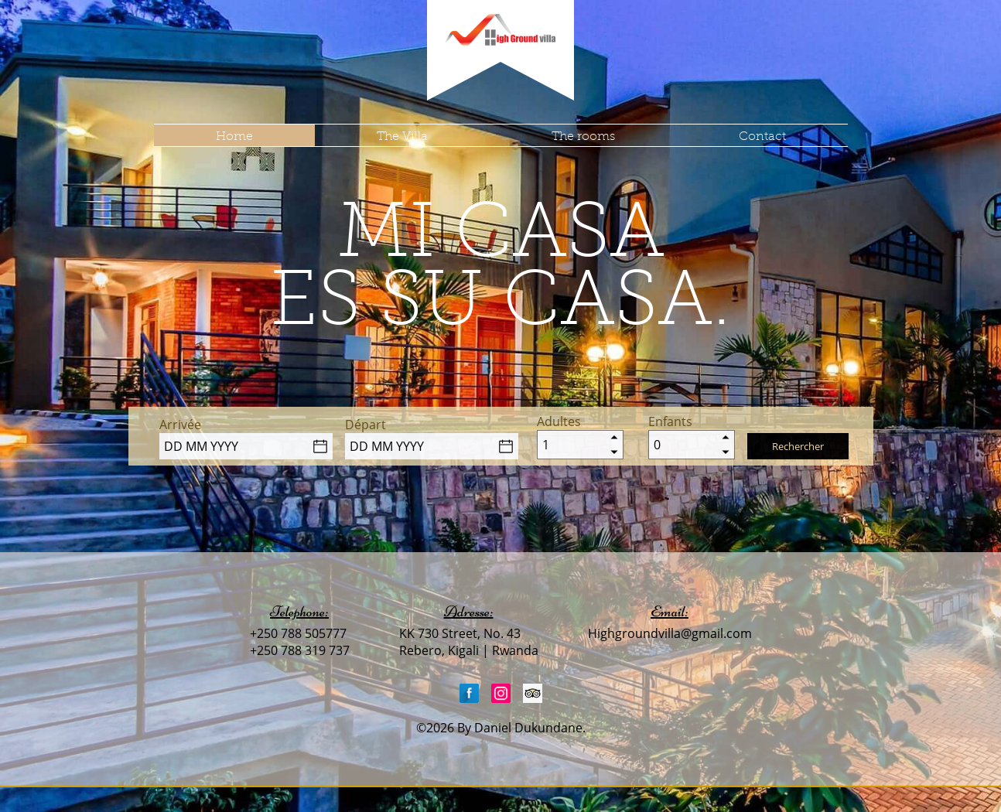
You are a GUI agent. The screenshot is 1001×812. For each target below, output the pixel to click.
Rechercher (798, 446)
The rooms (583, 135)
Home (234, 135)
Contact (762, 135)
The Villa (402, 135)
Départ (365, 424)
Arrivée (180, 424)
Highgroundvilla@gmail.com (670, 633)
